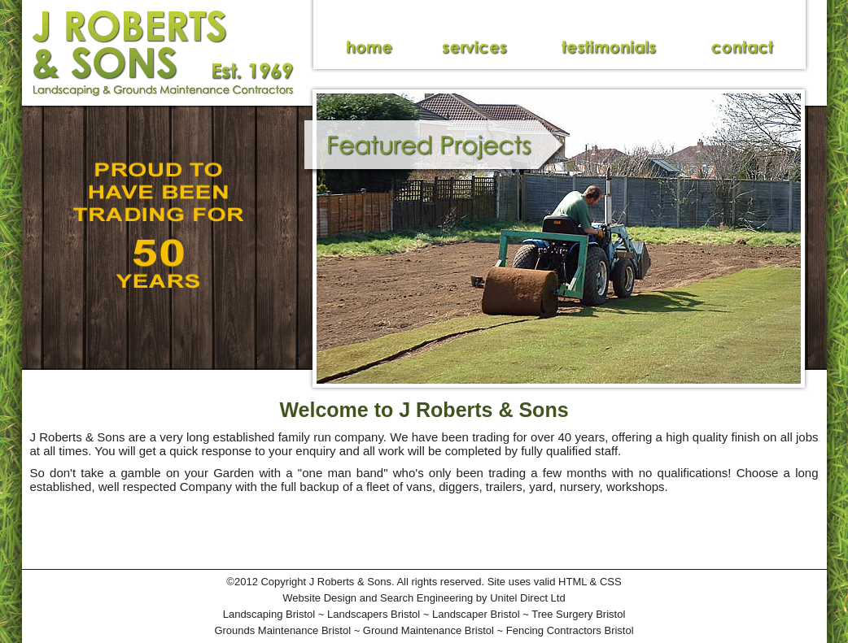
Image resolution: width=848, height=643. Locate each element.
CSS (611, 582)
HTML (572, 582)
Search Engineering (426, 598)
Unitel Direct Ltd (527, 598)
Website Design (319, 598)
